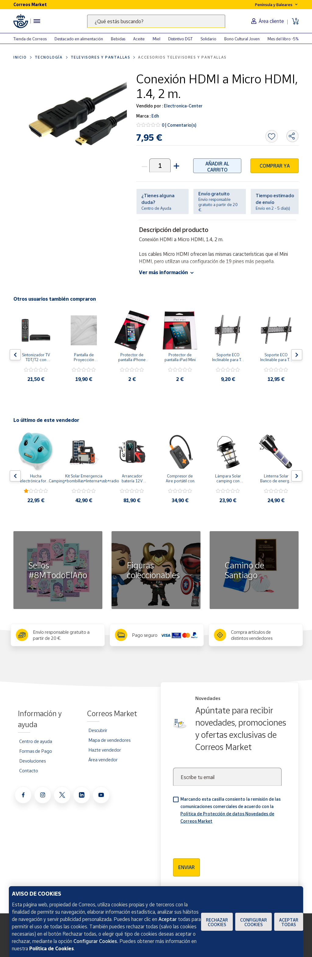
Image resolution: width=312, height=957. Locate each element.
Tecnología (49, 57)
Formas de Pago (35, 751)
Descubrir (97, 730)
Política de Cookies (51, 948)
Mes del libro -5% (283, 38)
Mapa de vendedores (109, 740)
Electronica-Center (183, 105)
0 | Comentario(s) (179, 125)
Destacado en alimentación (79, 38)
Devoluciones (32, 760)
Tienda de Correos (30, 38)
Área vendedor (103, 759)
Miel (156, 38)
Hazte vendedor (104, 749)
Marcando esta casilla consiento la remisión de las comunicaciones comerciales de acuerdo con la (230, 810)
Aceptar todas (288, 922)
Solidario (208, 38)
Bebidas (118, 38)
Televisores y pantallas (100, 57)
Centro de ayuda (35, 741)
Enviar (186, 867)
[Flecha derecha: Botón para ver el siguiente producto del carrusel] (296, 354)
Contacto (28, 770)
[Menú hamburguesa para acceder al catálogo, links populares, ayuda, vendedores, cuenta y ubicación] (37, 21)
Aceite (139, 38)
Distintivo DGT (180, 38)
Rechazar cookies (217, 922)
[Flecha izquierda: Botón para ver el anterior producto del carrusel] (15, 354)
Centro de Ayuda (156, 208)
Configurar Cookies (253, 922)
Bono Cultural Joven (242, 38)
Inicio (20, 57)
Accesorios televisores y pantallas (182, 57)
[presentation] (219, 839)
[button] (176, 165)
